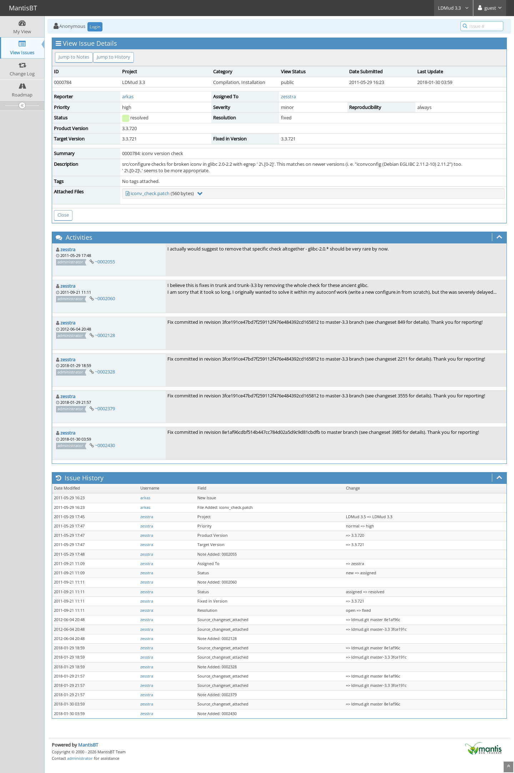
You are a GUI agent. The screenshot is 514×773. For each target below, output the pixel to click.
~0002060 (105, 298)
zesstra (288, 96)
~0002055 (105, 261)
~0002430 (105, 445)
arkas (127, 96)
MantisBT (88, 745)
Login (95, 27)
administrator (80, 758)
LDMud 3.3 (453, 8)
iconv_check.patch (150, 193)
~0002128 (105, 335)
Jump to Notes (74, 57)
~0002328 (105, 371)
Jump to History (113, 57)
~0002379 (105, 408)
